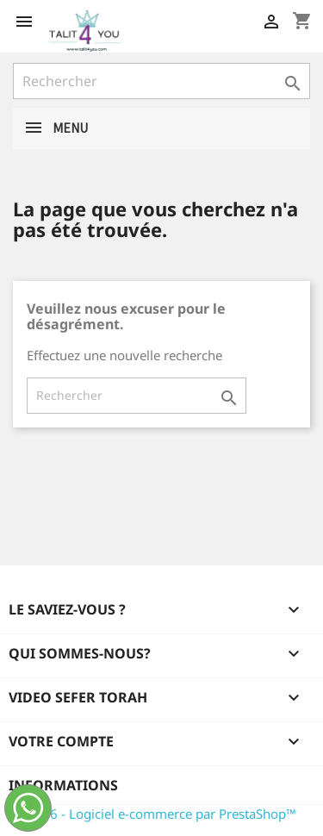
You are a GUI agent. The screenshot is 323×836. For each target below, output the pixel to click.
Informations (63, 785)
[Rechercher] (161, 81)
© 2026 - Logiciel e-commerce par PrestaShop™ (154, 813)
